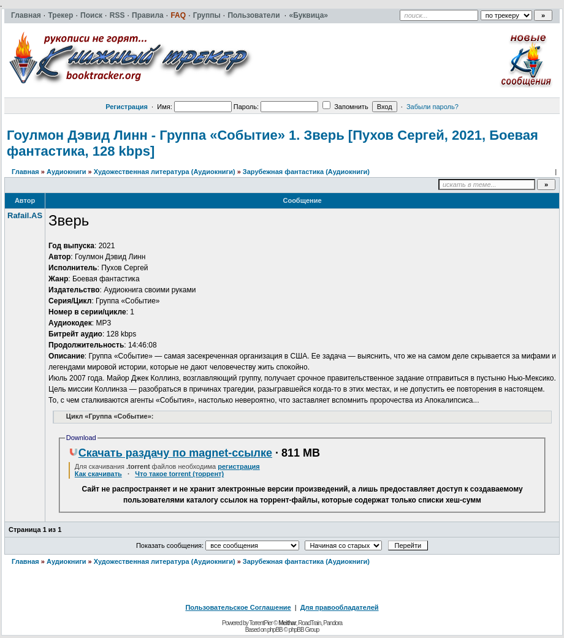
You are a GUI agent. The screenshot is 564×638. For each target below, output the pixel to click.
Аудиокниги (66, 171)
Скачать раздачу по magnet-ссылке (170, 453)
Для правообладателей (339, 607)
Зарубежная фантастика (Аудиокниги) (306, 171)
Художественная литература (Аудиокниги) (164, 171)
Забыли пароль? (432, 106)
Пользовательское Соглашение (238, 607)
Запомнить (345, 106)
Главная (25, 171)
